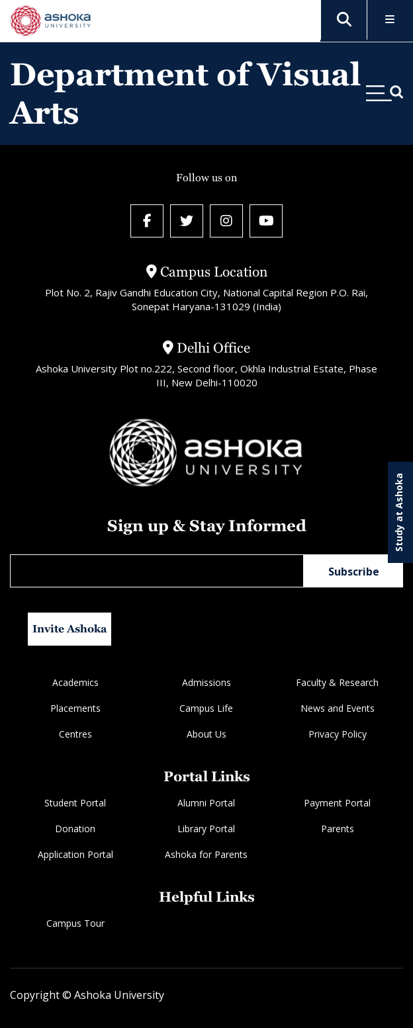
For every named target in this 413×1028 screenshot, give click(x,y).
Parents (337, 828)
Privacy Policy (337, 734)
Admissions (206, 682)
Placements (75, 708)
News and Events (337, 708)
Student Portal (75, 802)
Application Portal (75, 854)
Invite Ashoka (69, 628)
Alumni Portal (206, 802)
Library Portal (206, 828)
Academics (75, 682)
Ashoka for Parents (206, 854)
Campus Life (206, 708)
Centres (75, 734)
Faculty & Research (337, 682)
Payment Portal (337, 802)
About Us (206, 734)
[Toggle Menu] (390, 20)
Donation (75, 828)
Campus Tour (75, 923)
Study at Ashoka (398, 512)
